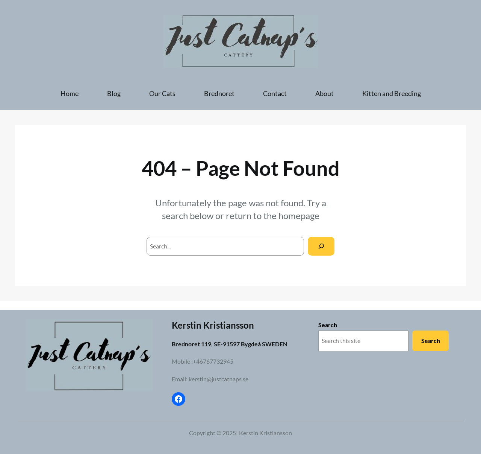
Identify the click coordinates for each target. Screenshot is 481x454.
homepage (298, 215)
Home (70, 93)
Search (327, 324)
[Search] (321, 246)
